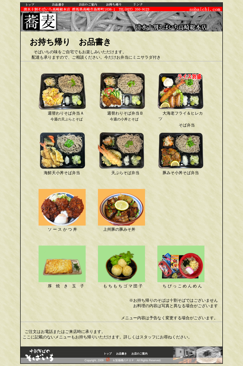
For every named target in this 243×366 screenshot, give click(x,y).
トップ (108, 353)
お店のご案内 (139, 353)
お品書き (121, 353)
